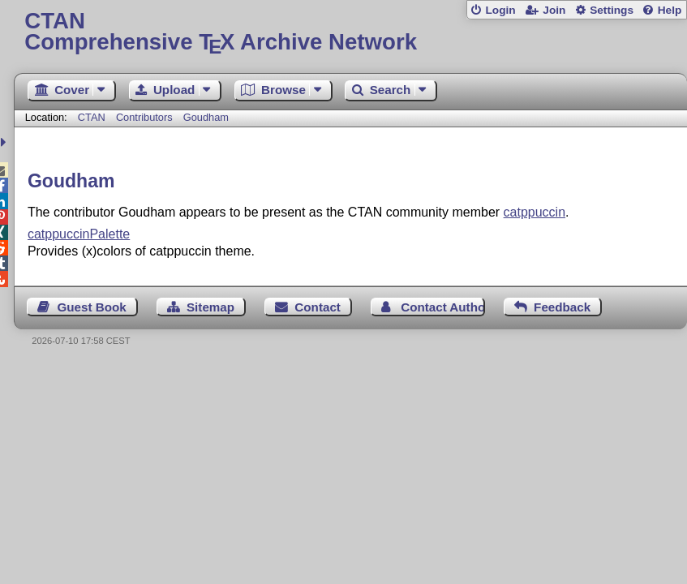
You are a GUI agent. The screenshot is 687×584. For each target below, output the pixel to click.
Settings (611, 10)
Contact (317, 307)
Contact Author (443, 307)
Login (500, 10)
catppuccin (535, 212)
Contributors (144, 117)
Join (554, 10)
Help (670, 10)
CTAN (91, 117)
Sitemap (210, 307)
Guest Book (91, 307)
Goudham (206, 117)
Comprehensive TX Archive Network (350, 32)
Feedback (562, 307)
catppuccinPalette (79, 234)
